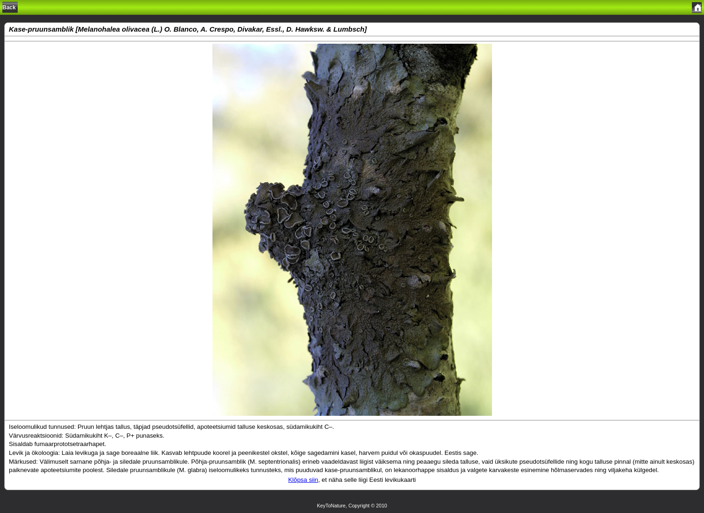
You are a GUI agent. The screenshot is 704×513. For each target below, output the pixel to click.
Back (9, 7)
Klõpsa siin (303, 479)
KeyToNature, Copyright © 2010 (352, 505)
